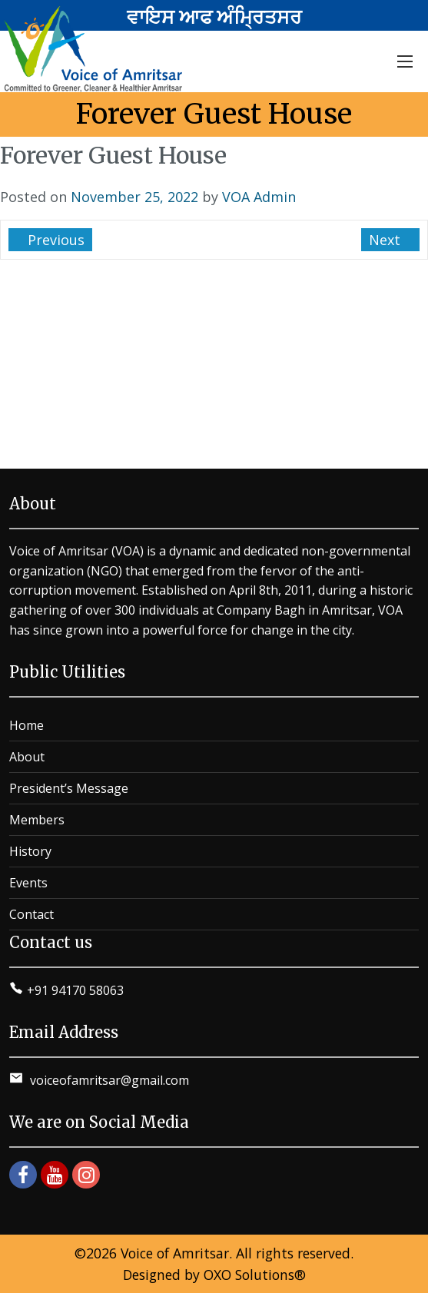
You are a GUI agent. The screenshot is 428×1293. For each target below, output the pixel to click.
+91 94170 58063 (75, 990)
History (30, 851)
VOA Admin (259, 196)
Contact (31, 914)
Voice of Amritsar (175, 1253)
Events (28, 882)
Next (386, 239)
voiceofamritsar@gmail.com (108, 1080)
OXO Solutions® (255, 1274)
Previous (54, 239)
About (27, 756)
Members (37, 819)
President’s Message (68, 788)
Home (26, 725)
